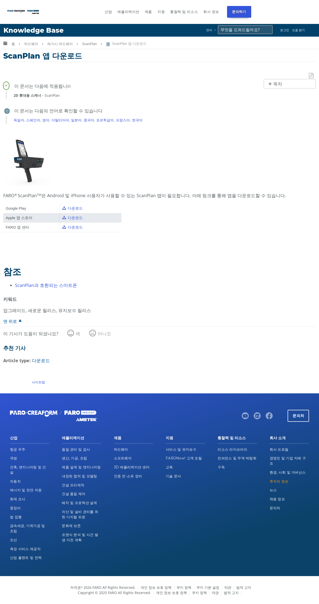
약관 (227, 587)
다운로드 (41, 360)
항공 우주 (17, 449)
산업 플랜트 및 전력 (26, 557)
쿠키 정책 (183, 587)
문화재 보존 (71, 525)
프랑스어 (123, 120)
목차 (277, 84)
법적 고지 (243, 587)
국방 (13, 458)
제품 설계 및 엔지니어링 (81, 467)
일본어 (76, 120)
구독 (221, 467)
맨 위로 (10, 321)
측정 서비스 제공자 (25, 549)
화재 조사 (17, 499)
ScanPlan (90, 44)
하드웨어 (31, 44)
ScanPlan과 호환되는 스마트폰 (46, 285)
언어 (209, 30)
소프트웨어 (123, 458)
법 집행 (16, 517)
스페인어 (33, 120)
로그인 (284, 30)
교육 (169, 467)
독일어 (19, 120)
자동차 (15, 481)
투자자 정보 (279, 481)
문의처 (298, 415)
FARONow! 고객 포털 (184, 458)
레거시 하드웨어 (60, 44)
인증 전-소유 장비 (128, 476)
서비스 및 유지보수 (181, 449)
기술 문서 (173, 476)
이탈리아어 (60, 120)
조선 (13, 540)
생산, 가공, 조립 (74, 458)
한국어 (137, 120)
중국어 (89, 120)
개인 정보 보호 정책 (156, 587)
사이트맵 (38, 382)
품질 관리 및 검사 (76, 449)
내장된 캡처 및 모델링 (79, 476)
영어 (45, 120)
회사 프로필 (279, 449)
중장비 (15, 508)
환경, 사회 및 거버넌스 (288, 472)
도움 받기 (298, 30)
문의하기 (239, 11)
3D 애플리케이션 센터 (132, 467)
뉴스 (273, 490)
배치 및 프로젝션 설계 (79, 503)
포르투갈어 (105, 120)
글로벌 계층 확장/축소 (5, 43)
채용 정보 (277, 499)
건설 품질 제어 (73, 494)
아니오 (104, 334)
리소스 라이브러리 (232, 449)
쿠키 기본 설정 (207, 587)
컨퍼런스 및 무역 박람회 (237, 458)
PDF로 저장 (312, 76)
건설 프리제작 (73, 485)
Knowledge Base (33, 30)
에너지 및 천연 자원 (26, 490)
